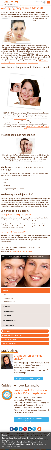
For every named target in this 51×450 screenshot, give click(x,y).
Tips (5, 294)
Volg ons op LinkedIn (30, 429)
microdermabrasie (20, 119)
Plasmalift (7, 306)
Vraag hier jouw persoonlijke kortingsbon (30, 419)
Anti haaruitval (8, 325)
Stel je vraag (6, 331)
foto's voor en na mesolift (35, 127)
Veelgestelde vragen (9, 301)
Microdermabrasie (9, 320)
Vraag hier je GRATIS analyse (11, 335)
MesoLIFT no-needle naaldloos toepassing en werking (24, 62)
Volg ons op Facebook (11, 429)
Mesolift (6, 290)
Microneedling (8, 311)
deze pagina (6, 446)
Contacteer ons (40, 429)
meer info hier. (33, 63)
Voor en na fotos (8, 298)
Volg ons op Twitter (21, 429)
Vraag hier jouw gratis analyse (27, 378)
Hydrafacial (7, 316)
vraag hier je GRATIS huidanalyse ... (22, 251)
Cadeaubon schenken (9, 343)
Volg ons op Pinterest (25, 429)
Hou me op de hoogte (9, 339)
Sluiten (48, 434)
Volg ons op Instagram (16, 429)
